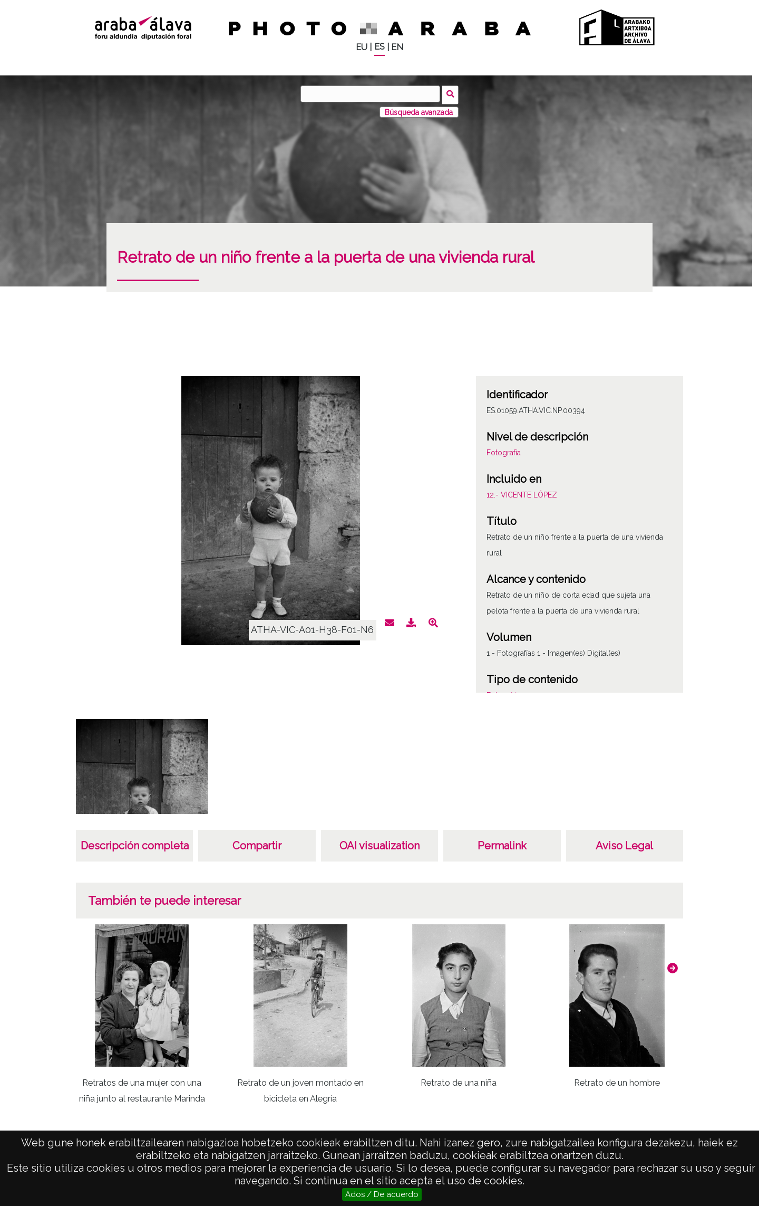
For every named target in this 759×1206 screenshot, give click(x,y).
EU (361, 47)
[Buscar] (371, 93)
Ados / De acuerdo (382, 1194)
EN (397, 47)
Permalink (502, 844)
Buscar (451, 93)
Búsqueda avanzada (419, 110)
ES (379, 47)
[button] (672, 966)
